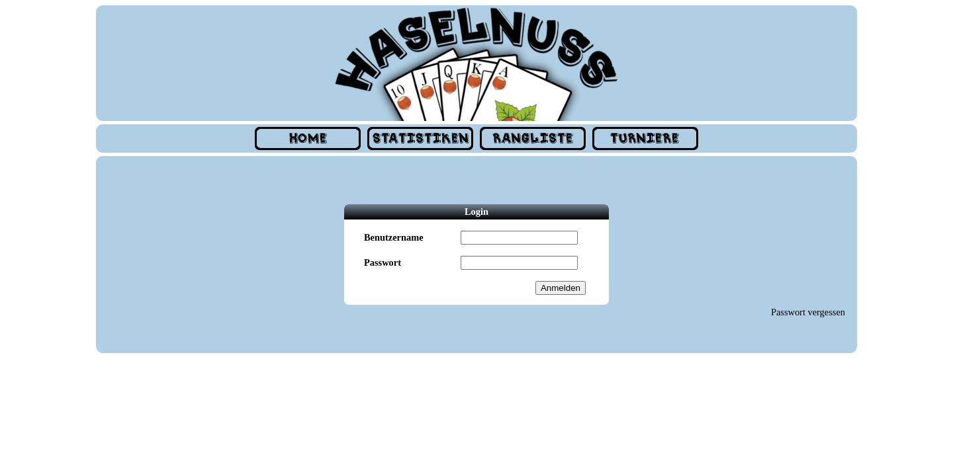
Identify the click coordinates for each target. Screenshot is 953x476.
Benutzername (394, 237)
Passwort (382, 262)
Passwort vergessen (808, 312)
